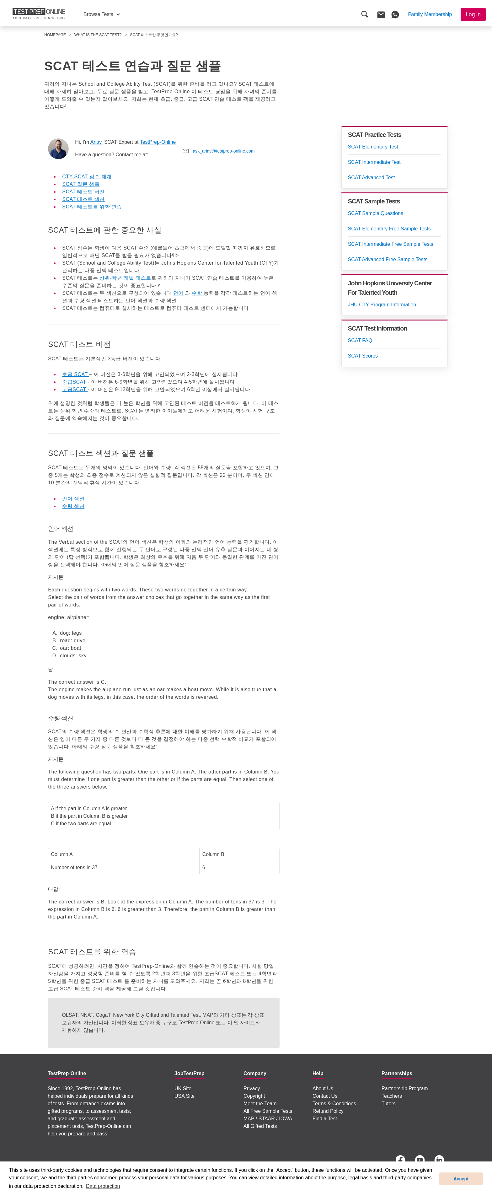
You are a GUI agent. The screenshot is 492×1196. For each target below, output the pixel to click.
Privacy (251, 1088)
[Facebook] (400, 1160)
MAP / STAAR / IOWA (267, 1118)
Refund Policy (328, 1111)
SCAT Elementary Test (373, 146)
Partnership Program (405, 1088)
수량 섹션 (73, 506)
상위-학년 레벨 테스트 (125, 278)
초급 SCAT (75, 374)
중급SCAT (75, 382)
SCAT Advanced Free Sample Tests (387, 259)
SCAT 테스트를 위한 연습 (92, 206)
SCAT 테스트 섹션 (83, 199)
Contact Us (325, 1096)
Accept (460, 1178)
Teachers (392, 1096)
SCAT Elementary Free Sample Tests (389, 228)
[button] (101, 14)
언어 (178, 293)
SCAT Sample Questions (375, 213)
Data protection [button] (103, 1186)
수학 (198, 293)
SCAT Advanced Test (371, 177)
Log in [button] (473, 14)
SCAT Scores (363, 355)
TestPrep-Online (158, 142)
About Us (323, 1088)
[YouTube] (420, 1160)
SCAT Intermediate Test (374, 162)
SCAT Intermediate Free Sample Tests (390, 244)
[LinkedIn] (439, 1160)
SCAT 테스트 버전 (83, 191)
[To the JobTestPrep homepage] (39, 13)
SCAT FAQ (360, 340)
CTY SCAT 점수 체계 (86, 176)
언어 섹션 (73, 498)
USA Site (184, 1096)
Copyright (254, 1096)
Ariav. (96, 142)
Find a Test (325, 1118)
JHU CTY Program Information (382, 304)
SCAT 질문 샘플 (80, 184)
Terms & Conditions (334, 1103)
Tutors (389, 1103)
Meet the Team (260, 1103)
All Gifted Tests (260, 1126)
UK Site (182, 1088)
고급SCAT (75, 389)
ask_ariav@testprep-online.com (223, 151)
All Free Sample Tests (267, 1111)
